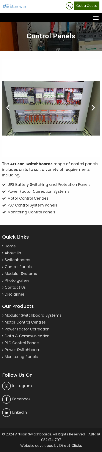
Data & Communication (27, 336)
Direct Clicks (70, 445)
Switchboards (17, 259)
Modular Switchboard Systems (33, 315)
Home (10, 246)
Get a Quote (86, 5)
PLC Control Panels (22, 343)
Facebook (16, 399)
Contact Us (15, 287)
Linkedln (14, 412)
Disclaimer (14, 294)
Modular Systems (21, 273)
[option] (51, 108)
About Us (13, 253)
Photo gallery (17, 280)
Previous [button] (8, 108)
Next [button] (93, 108)
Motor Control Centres (25, 322)
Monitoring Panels (21, 356)
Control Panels (18, 266)
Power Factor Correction (27, 329)
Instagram (17, 386)
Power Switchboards (23, 349)
